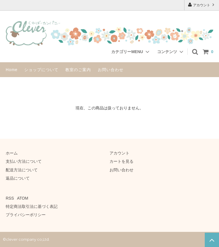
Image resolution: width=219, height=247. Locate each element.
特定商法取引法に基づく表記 (32, 206)
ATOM (22, 198)
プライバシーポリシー (26, 214)
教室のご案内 (78, 69)
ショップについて (41, 69)
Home (11, 69)
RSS (10, 198)
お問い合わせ (110, 69)
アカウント (202, 4)
